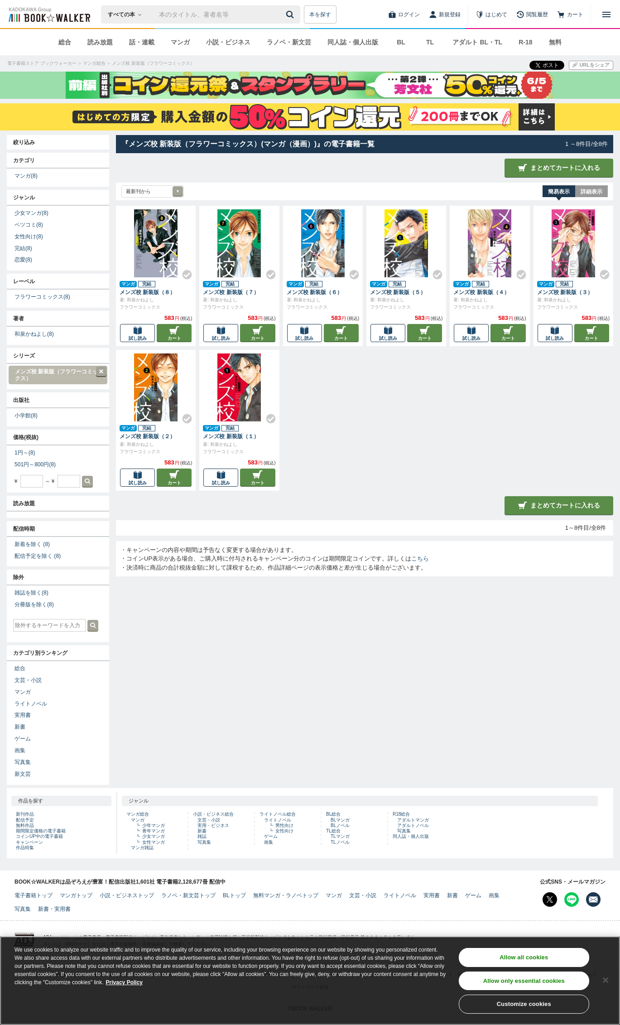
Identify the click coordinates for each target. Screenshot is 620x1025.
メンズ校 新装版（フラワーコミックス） (57, 374)
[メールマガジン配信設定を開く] (593, 899)
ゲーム (22, 738)
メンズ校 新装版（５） (398, 292)
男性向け (284, 825)
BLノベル (340, 825)
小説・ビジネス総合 (213, 814)
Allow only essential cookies (524, 987)
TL (430, 42)
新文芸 (22, 774)
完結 (23, 248)
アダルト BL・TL (477, 42)
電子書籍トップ (33, 895)
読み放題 (100, 42)
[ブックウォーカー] (48, 14)
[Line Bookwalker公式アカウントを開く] (572, 899)
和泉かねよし (34, 334)
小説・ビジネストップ (127, 895)
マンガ (180, 42)
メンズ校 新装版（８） (147, 292)
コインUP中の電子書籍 (39, 836)
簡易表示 (559, 192)
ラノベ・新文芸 (289, 42)
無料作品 (25, 825)
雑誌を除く (31, 593)
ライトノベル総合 (278, 814)
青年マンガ (153, 830)
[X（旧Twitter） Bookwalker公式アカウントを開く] (550, 899)
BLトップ (234, 895)
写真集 (22, 762)
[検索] (291, 14)
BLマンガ (340, 819)
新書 (19, 727)
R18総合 (401, 814)
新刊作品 (25, 814)
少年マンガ (153, 825)
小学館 (26, 415)
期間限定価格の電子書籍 (41, 830)
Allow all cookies (524, 963)
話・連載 (141, 42)
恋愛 (23, 259)
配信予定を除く (37, 556)
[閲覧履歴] (532, 14)
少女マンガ (31, 213)
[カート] (570, 14)
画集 (19, 750)
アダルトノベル (413, 825)
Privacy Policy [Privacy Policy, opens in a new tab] (124, 989)
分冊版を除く (34, 604)
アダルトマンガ (413, 819)
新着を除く (32, 544)
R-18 (525, 42)
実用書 (22, 715)
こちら (420, 558)
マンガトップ (76, 895)
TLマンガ (340, 836)
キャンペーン (29, 842)
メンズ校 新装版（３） (565, 292)
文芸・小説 (28, 680)
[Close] (605, 986)
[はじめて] (491, 14)
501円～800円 (35, 464)
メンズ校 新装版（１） (231, 436)
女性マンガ (153, 842)
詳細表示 (591, 192)
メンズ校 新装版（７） (231, 292)
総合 (64, 42)
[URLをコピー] (591, 65)
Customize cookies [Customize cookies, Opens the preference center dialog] (524, 1010)
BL (401, 42)
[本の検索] (127, 14)
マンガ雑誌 (142, 847)
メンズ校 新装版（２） (147, 436)
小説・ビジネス (228, 42)
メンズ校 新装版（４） (481, 292)
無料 (555, 42)
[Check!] (183, 271)
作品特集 (25, 847)
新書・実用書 (54, 909)
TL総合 (333, 830)
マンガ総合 (137, 814)
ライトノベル (30, 704)
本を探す (320, 14)
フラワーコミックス (42, 297)
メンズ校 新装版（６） (314, 292)
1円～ (24, 453)
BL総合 (333, 814)
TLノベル (340, 842)
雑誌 (202, 836)
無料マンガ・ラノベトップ (285, 895)
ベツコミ (28, 225)
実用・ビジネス (213, 825)
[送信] (291, 14)
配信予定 (25, 819)
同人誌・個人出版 (352, 42)
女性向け (28, 236)
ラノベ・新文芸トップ (188, 895)
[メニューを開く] (606, 14)
